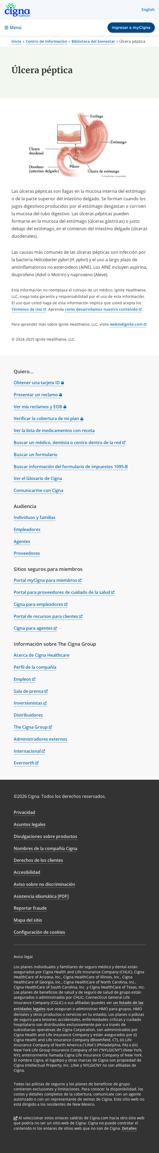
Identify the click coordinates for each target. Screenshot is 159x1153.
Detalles (129, 1128)
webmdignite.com (128, 324)
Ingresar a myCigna (131, 27)
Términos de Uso (29, 309)
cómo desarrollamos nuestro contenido (103, 309)
